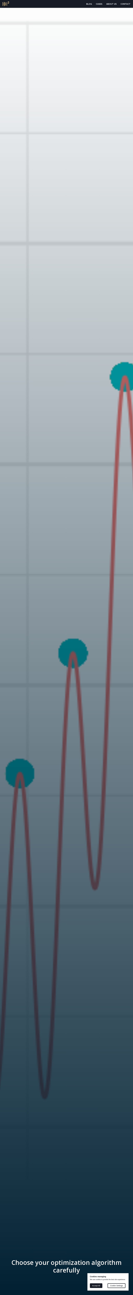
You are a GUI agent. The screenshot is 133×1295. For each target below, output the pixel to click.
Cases (99, 4)
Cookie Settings (116, 1286)
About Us (111, 4)
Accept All (96, 1286)
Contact (125, 4)
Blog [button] (89, 4)
